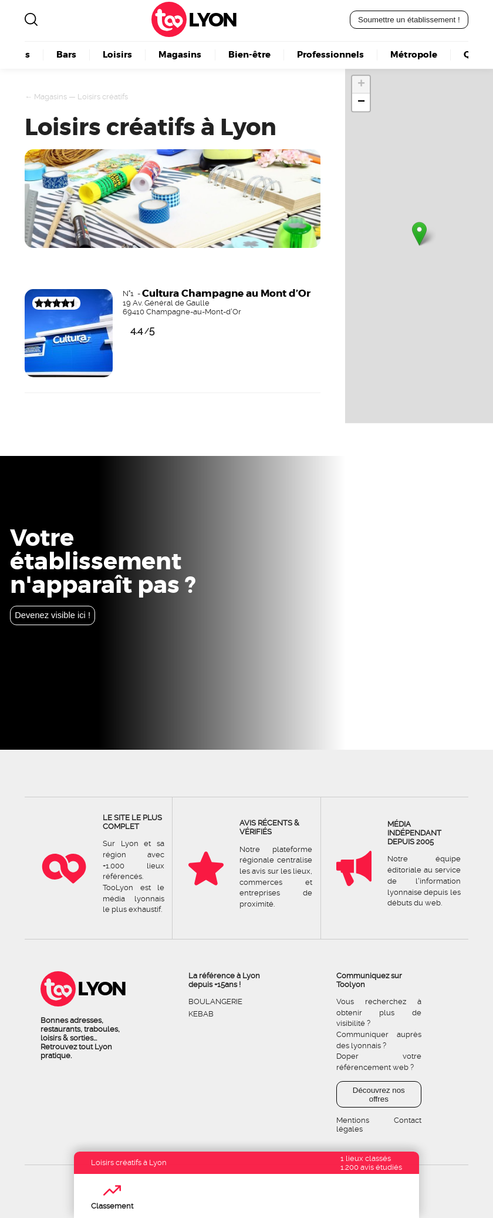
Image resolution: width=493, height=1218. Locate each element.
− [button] (361, 102)
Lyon (212, 19)
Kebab (201, 1013)
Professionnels (330, 55)
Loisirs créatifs (102, 96)
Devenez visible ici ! (52, 615)
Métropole (413, 55)
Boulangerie (215, 1001)
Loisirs (117, 55)
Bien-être (249, 55)
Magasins (179, 55)
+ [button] (361, 84)
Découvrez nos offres (379, 1094)
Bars (66, 55)
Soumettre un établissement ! (409, 19)
